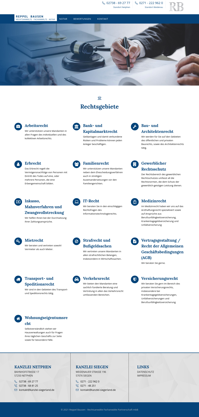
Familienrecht (96, 163)
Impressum (144, 375)
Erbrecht (33, 163)
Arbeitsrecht (36, 125)
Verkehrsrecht (96, 278)
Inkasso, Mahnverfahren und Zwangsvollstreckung (44, 206)
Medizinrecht (153, 200)
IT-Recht (91, 200)
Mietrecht (34, 240)
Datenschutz (145, 372)
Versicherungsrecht (159, 278)
